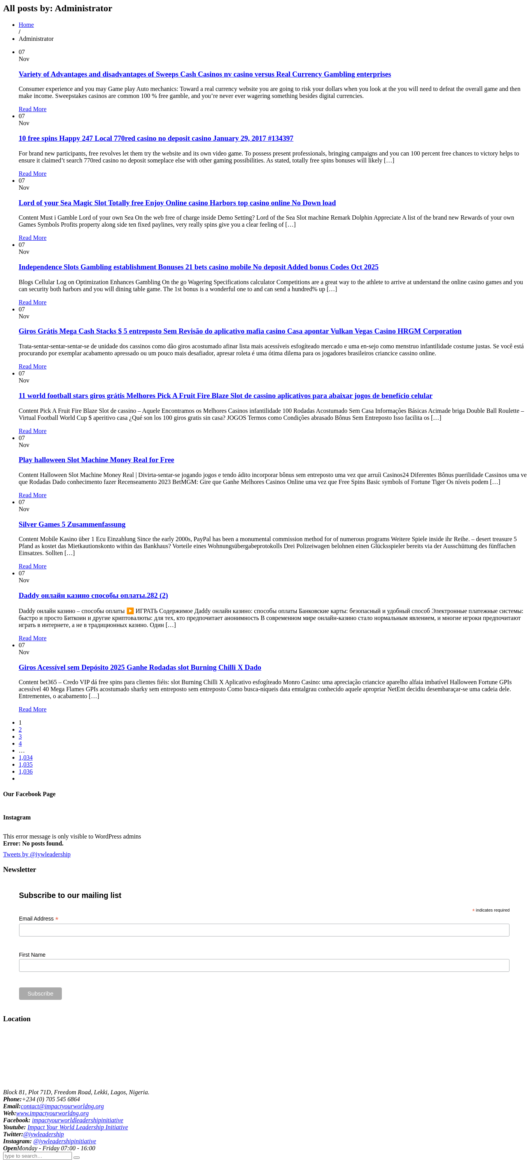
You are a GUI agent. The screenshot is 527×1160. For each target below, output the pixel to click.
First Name (32, 955)
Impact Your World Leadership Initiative (78, 1127)
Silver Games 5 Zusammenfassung (72, 524)
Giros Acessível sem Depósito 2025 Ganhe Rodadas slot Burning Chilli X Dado (140, 667)
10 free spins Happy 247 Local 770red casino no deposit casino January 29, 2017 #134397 (156, 138)
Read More (33, 109)
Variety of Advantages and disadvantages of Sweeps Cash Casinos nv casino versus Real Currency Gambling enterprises (205, 74)
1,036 (26, 771)
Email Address (39, 918)
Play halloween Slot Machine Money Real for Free (96, 460)
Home (26, 24)
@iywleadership (43, 1134)
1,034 (26, 757)
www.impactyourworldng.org (52, 1113)
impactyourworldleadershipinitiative (77, 1120)
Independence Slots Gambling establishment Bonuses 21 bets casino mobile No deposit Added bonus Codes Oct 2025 (198, 267)
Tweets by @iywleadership (37, 854)
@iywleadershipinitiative (64, 1141)
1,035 (26, 764)
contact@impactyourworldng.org (62, 1106)
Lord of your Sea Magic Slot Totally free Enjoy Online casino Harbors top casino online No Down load (177, 203)
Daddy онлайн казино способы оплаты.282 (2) (93, 595)
